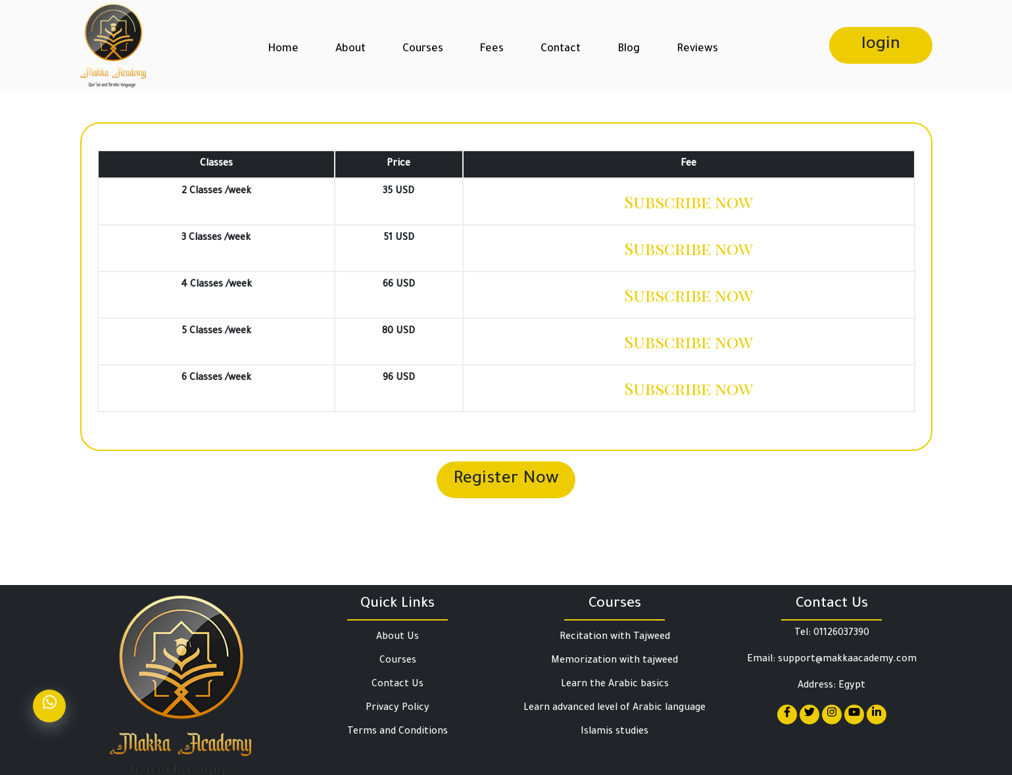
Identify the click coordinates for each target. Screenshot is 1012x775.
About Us (397, 637)
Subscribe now (688, 201)
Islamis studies (614, 732)
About (350, 49)
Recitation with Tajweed (615, 637)
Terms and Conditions (397, 732)
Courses (422, 49)
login (880, 45)
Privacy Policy (397, 708)
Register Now (506, 480)
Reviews (697, 49)
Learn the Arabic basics (615, 685)
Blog (628, 49)
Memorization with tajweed (614, 661)
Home (283, 49)
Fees (492, 49)
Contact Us (397, 685)
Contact (561, 49)
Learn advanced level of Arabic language (614, 708)
